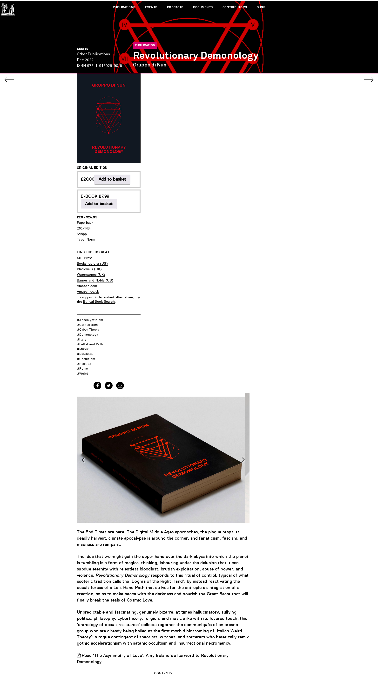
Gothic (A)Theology (157, 446)
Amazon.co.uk (88, 282)
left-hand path (91, 339)
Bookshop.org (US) (92, 254)
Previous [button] (139, 143)
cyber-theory (89, 325)
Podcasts (175, 7)
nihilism (86, 349)
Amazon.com (87, 277)
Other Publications (93, 54)
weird (83, 369)
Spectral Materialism (159, 416)
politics (85, 359)
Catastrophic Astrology (161, 409)
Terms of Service (309, 652)
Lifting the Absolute (158, 454)
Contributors (235, 7)
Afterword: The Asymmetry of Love (173, 506)
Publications (124, 7)
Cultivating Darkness (159, 469)
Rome (83, 364)
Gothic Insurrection (158, 431)
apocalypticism (91, 315)
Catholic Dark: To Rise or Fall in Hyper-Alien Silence (190, 499)
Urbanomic (8, 8)
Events (151, 7)
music (84, 345)
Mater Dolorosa (154, 476)
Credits (317, 657)
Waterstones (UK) (91, 265)
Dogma (145, 401)
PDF (254, 506)
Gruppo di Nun (149, 63)
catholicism (88, 320)
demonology (88, 330)
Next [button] (295, 143)
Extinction (148, 439)
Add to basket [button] (99, 170)
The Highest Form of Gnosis (166, 491)
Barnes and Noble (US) (95, 271)
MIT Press (84, 248)
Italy (82, 335)
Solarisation (150, 484)
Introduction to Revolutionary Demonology (181, 394)
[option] (217, 143)
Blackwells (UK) (89, 260)
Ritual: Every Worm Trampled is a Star (177, 379)
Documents (203, 7)
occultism (87, 354)
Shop (261, 7)
